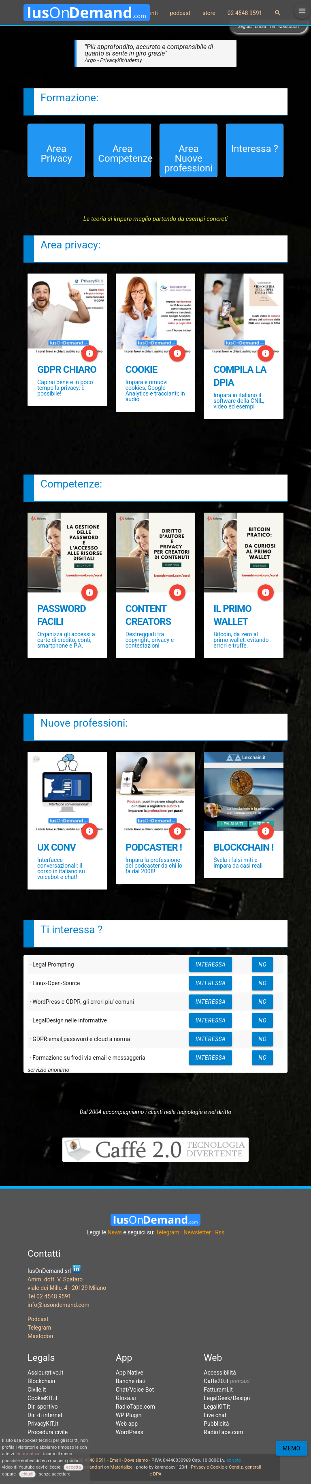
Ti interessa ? (71, 930)
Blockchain (41, 1381)
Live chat (215, 1415)
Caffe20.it (216, 1381)
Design (241, 1398)
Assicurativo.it (45, 1372)
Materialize (121, 1467)
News (115, 1232)
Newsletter (197, 1232)
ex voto (233, 1460)
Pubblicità (216, 1423)
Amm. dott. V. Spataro (55, 1279)
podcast (180, 13)
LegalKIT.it (217, 1406)
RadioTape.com (135, 1406)
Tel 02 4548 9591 (49, 1296)
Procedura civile (48, 1432)
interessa (211, 964)
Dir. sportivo (43, 1406)
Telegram (167, 1232)
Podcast (38, 1319)
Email (260, 26)
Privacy (198, 1467)
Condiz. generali (245, 1467)
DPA (157, 1474)
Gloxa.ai (126, 1398)
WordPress (129, 1432)
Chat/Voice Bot (135, 1389)
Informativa (28, 1453)
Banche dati (131, 1381)
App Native (129, 1372)
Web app (127, 1423)
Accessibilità (220, 1372)
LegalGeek (217, 1398)
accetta (73, 1467)
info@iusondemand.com (58, 1305)
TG (272, 26)
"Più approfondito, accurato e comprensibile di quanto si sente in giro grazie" (149, 53)
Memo (291, 1448)
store (208, 13)
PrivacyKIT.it (43, 1423)
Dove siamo (136, 1460)
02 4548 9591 (245, 13)
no (262, 964)
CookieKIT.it (43, 1398)
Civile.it (37, 1389)
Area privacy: (70, 245)
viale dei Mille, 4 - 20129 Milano (67, 1288)
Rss (219, 1232)
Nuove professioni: (84, 723)
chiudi (27, 1474)
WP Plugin (129, 1415)
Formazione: (69, 98)
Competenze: (71, 484)
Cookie (217, 1467)
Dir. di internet (45, 1415)
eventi (150, 13)
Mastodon (289, 26)
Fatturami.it (218, 1389)
